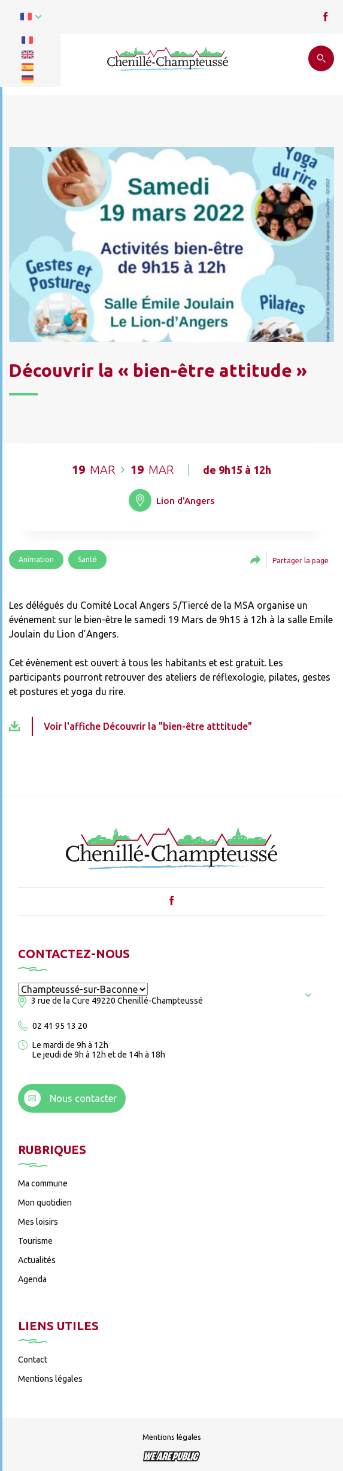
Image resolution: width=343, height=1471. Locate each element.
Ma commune (43, 1183)
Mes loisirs (38, 1222)
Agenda (32, 1279)
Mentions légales (50, 1379)
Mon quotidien (45, 1202)
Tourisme (35, 1241)
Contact (32, 1359)
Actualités (37, 1260)
